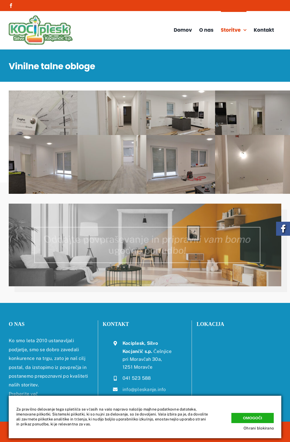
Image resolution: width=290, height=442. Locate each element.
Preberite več (23, 394)
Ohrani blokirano (259, 428)
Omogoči (252, 416)
